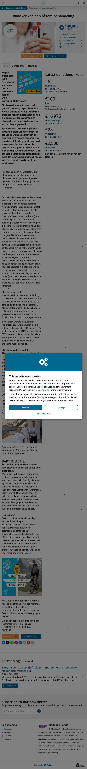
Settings (61, 408)
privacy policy (42, 390)
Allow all (25, 408)
